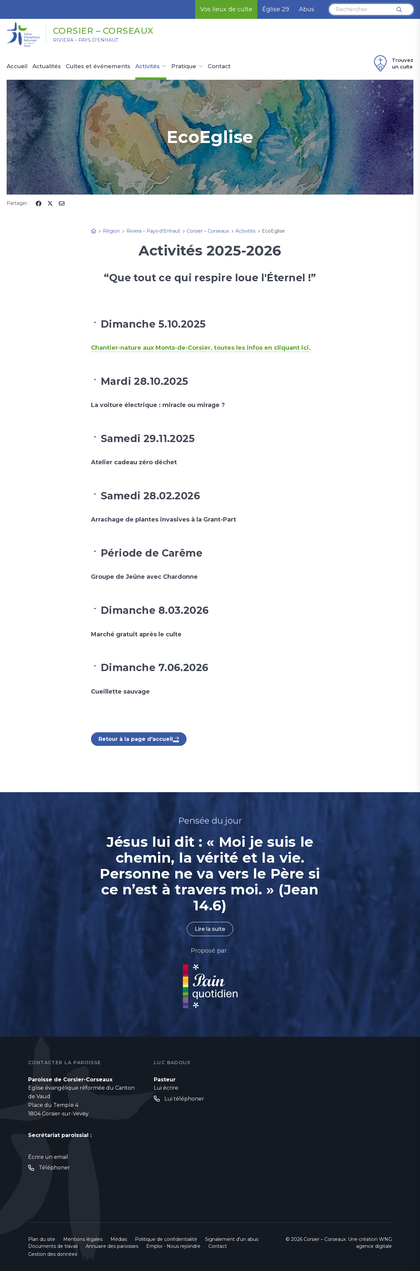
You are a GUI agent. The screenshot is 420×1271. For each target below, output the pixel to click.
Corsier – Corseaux (103, 30)
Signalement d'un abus (231, 1239)
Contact (219, 66)
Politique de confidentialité (166, 1239)
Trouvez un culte (392, 63)
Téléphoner (54, 1167)
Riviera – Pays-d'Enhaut (85, 40)
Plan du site (41, 1239)
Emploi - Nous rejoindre (173, 1246)
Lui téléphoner (184, 1099)
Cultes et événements (98, 66)
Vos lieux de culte (226, 9)
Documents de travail (53, 1246)
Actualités (46, 66)
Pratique (183, 66)
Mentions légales (83, 1239)
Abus (306, 9)
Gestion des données (52, 1254)
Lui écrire (166, 1088)
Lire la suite (210, 929)
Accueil (17, 66)
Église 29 (275, 9)
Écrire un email (48, 1157)
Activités (147, 66)
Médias (118, 1239)
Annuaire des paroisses (112, 1246)
